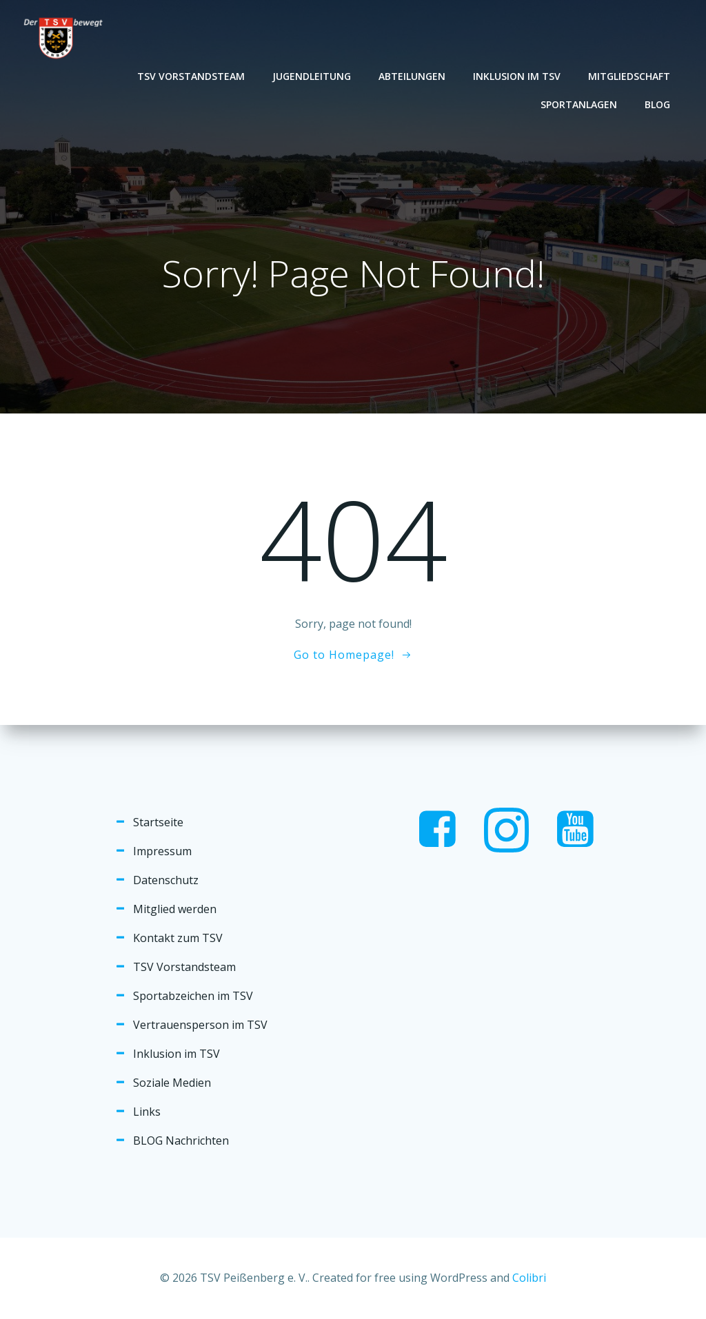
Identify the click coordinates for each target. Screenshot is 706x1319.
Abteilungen (412, 76)
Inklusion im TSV (517, 76)
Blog (657, 104)
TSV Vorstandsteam (191, 76)
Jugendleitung (311, 76)
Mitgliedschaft (629, 76)
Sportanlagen (579, 104)
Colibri (529, 1277)
